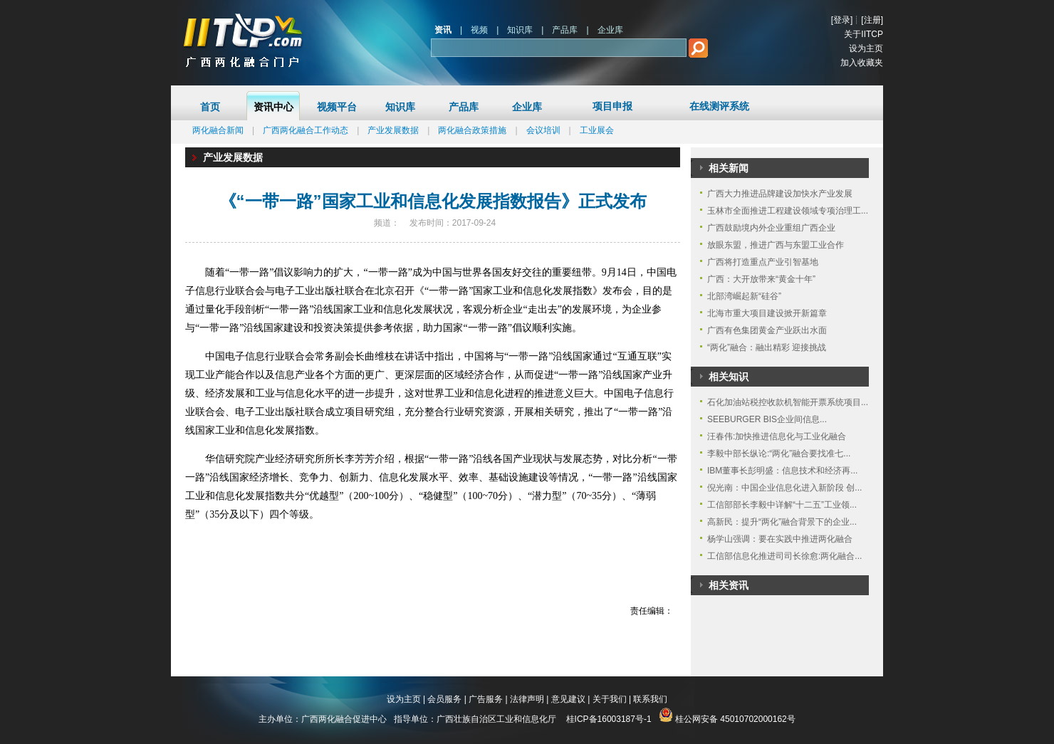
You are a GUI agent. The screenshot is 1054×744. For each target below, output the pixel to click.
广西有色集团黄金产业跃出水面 (767, 330)
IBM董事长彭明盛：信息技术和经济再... (782, 471)
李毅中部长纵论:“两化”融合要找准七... (778, 454)
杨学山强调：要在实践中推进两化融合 (779, 539)
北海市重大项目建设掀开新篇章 (767, 313)
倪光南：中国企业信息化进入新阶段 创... (784, 488)
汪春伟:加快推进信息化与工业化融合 (776, 436)
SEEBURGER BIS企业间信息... (767, 419)
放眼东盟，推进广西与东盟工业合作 (775, 245)
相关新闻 (728, 168)
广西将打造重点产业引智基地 (762, 262)
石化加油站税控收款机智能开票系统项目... (787, 402)
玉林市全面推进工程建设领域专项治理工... (787, 211)
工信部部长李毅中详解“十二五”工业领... (782, 505)
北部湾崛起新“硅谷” (744, 296)
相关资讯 (728, 585)
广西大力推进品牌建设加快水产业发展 (779, 194)
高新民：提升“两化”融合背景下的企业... (782, 522)
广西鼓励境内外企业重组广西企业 (771, 228)
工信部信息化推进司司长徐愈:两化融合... (784, 556)
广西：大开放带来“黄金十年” (761, 279)
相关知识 (728, 376)
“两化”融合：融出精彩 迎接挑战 (766, 347)
